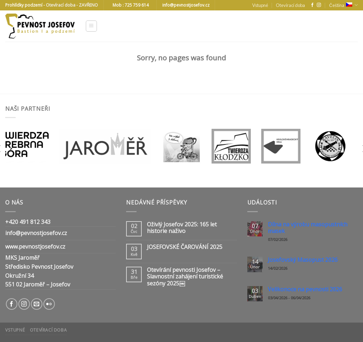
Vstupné (260, 5)
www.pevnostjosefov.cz (35, 246)
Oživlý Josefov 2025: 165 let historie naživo (182, 227)
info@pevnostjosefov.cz (36, 233)
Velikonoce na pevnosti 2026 (305, 289)
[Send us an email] (36, 304)
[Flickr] (49, 304)
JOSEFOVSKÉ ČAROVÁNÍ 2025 (184, 247)
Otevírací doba (290, 5)
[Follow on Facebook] (312, 5)
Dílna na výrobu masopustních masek (307, 227)
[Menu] (91, 26)
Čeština (343, 5)
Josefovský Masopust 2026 (303, 260)
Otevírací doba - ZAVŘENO (72, 5)
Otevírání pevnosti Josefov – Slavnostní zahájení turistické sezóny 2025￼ (185, 277)
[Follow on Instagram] (319, 5)
